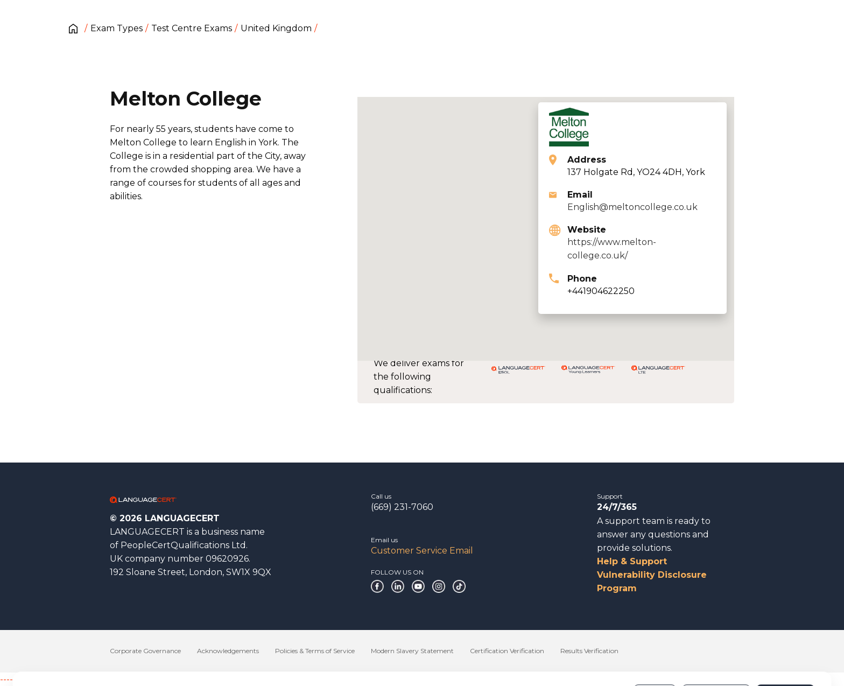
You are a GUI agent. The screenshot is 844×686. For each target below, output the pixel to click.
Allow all (785, 647)
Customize (716, 647)
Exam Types (116, 28)
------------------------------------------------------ (87, 679)
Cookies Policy (113, 653)
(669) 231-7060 (402, 507)
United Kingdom (276, 28)
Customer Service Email (422, 550)
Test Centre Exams (191, 28)
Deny (655, 647)
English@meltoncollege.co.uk (632, 207)
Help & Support (632, 561)
